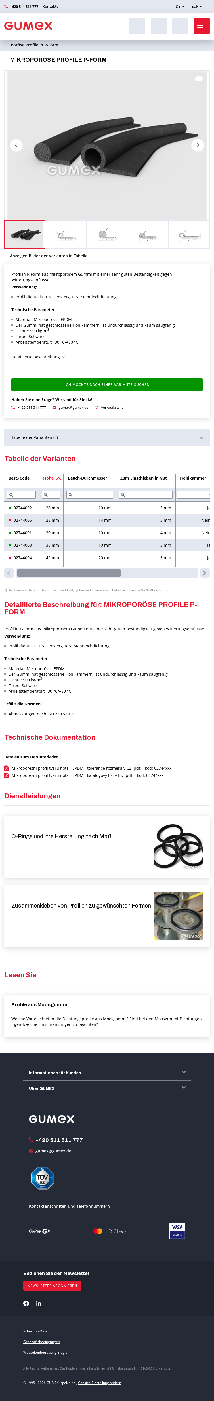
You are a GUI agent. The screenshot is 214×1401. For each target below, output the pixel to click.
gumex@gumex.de (73, 407)
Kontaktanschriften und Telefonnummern (69, 1206)
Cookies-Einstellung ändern (99, 1382)
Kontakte (50, 6)
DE (178, 6)
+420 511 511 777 (24, 6)
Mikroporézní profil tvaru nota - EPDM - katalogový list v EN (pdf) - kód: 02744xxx (87, 775)
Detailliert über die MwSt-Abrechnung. (140, 590)
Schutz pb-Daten (36, 1331)
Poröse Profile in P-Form (34, 45)
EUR (195, 6)
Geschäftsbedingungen (41, 1341)
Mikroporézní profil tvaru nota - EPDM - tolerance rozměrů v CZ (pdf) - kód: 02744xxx (91, 768)
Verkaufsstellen (113, 407)
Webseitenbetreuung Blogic (45, 1352)
